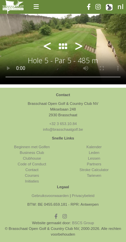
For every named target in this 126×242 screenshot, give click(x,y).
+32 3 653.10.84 (63, 124)
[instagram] (100, 7)
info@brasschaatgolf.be (63, 129)
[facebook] (91, 7)
